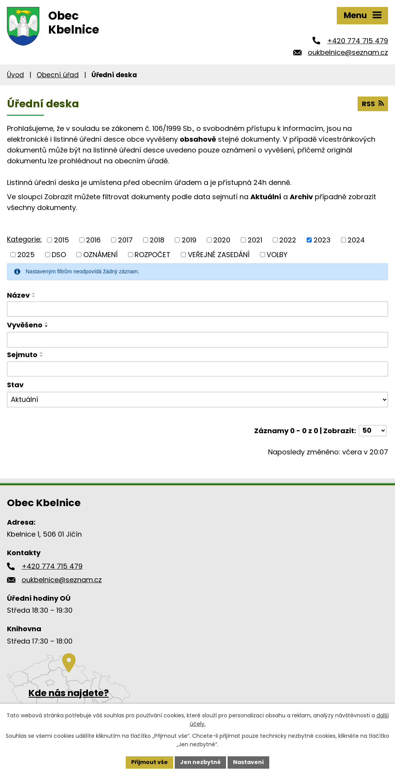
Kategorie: (24, 239)
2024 (356, 240)
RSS (373, 103)
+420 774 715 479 (357, 41)
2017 (125, 240)
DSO (59, 254)
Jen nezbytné (200, 762)
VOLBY (277, 254)
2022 (287, 240)
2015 (61, 240)
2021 (255, 240)
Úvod (15, 75)
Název (18, 295)
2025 (26, 254)
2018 (157, 240)
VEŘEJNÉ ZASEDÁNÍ (219, 254)
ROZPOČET (152, 254)
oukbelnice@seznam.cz (348, 52)
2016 (93, 240)
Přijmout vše (149, 762)
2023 (322, 240)
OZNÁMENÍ (100, 254)
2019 (189, 240)
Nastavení (248, 762)
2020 (221, 240)
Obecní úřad (58, 75)
